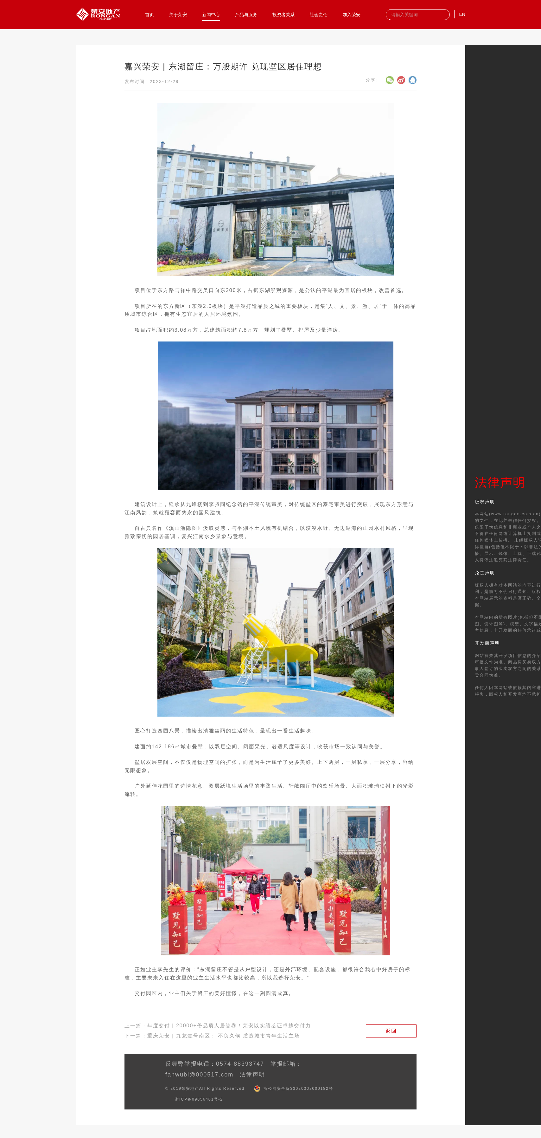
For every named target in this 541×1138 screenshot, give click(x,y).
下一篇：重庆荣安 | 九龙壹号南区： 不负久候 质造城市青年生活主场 (212, 1035)
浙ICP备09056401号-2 (199, 1099)
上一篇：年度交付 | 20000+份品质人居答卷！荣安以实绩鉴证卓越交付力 (217, 1025)
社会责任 (319, 14)
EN (462, 14)
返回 (391, 1031)
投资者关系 (283, 14)
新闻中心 (211, 14)
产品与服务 (246, 14)
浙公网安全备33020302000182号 (298, 1088)
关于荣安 (178, 14)
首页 (149, 14)
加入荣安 (351, 14)
